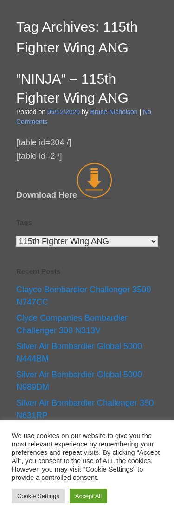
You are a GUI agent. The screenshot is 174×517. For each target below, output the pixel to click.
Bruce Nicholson (114, 112)
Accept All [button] (88, 495)
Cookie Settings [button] (38, 495)
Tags (24, 222)
